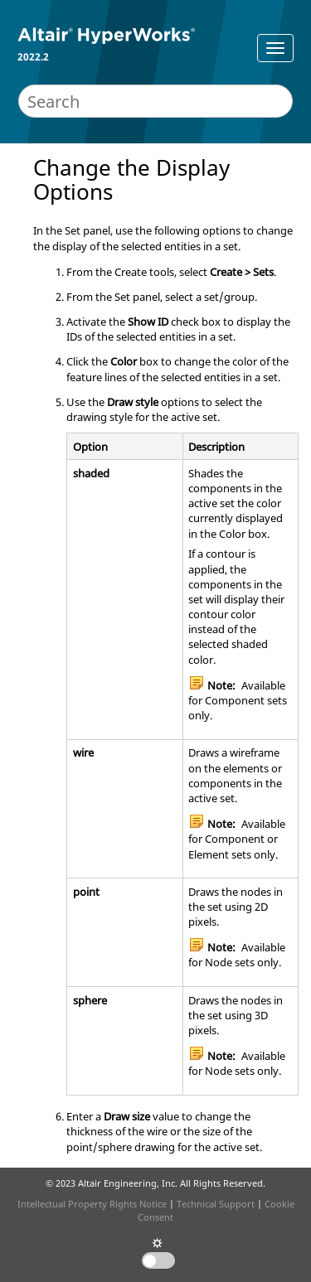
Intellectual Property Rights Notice (92, 1203)
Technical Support (216, 1203)
